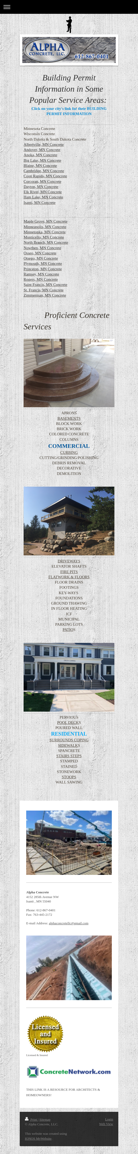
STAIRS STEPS (69, 756)
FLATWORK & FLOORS (69, 577)
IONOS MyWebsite (38, 1138)
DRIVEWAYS (69, 561)
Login (109, 1119)
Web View (106, 1124)
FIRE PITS (69, 572)
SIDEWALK (68, 745)
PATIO (68, 630)
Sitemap (45, 1119)
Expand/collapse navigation (69, 6)
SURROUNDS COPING (69, 740)
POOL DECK (68, 722)
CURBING (69, 452)
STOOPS (69, 777)
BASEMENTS (68, 418)
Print (31, 1119)
